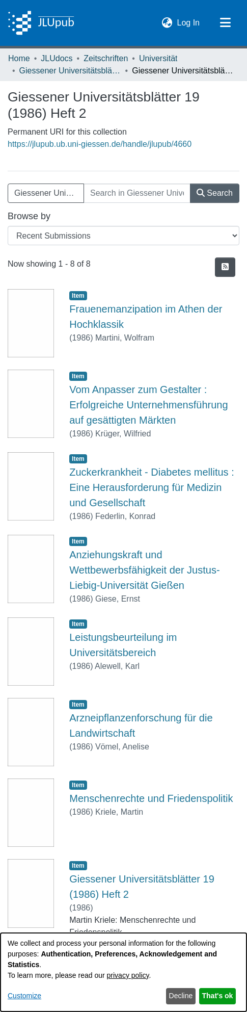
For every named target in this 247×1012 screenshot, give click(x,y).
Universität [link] (158, 58)
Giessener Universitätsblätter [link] (70, 70)
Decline (181, 996)
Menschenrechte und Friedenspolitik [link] (151, 798)
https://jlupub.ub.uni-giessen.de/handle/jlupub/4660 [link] (99, 144)
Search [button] (215, 193)
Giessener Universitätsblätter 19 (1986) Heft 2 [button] (49, 193)
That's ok (217, 996)
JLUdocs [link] (56, 58)
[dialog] (123, 972)
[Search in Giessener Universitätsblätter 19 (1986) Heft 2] (137, 193)
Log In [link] (189, 21)
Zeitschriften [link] (106, 58)
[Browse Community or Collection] (123, 235)
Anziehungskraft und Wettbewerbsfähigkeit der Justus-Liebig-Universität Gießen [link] (144, 570)
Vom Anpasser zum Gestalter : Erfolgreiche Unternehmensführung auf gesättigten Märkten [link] (148, 405)
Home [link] (19, 58)
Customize (24, 996)
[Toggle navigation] (225, 23)
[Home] (41, 23)
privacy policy (128, 975)
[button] (167, 23)
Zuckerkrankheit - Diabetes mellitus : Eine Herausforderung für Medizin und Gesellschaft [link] (151, 487)
